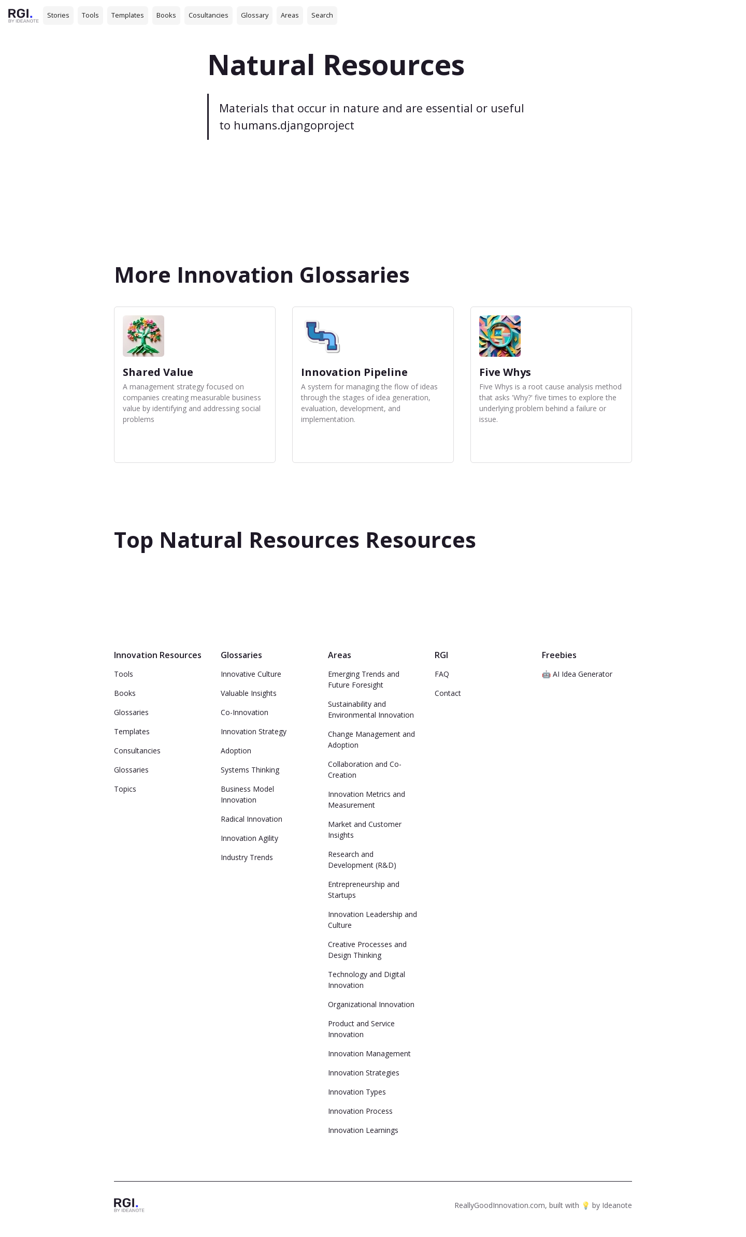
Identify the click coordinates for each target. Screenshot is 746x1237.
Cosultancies (208, 15)
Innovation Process (360, 1111)
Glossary (254, 15)
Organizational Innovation (371, 1004)
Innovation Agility (249, 838)
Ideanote (617, 1205)
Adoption (236, 750)
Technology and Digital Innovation (366, 979)
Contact (448, 693)
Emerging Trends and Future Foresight (363, 679)
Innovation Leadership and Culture (372, 919)
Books (166, 15)
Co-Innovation (244, 712)
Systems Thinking (250, 770)
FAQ (442, 674)
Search (322, 15)
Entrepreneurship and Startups (363, 889)
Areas (290, 15)
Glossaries (131, 712)
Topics (125, 789)
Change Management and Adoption (371, 739)
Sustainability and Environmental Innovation (371, 709)
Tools (90, 15)
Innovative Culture (251, 674)
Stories (58, 15)
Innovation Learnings (363, 1130)
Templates (127, 15)
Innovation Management (369, 1053)
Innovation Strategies (363, 1073)
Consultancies (137, 750)
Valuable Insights (249, 693)
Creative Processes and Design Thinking (367, 949)
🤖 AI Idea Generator (577, 674)
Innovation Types (357, 1092)
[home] (23, 15)
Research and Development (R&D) (362, 859)
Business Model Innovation (247, 794)
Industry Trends (247, 857)
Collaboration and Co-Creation (364, 769)
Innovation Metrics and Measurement (366, 799)
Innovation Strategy (253, 731)
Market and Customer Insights (364, 829)
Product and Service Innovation (361, 1028)
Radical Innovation (251, 819)
